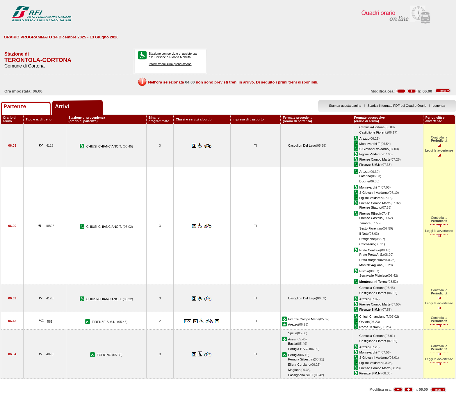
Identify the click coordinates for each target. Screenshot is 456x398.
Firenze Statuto (370, 207)
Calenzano (367, 244)
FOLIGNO (104, 355)
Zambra (364, 223)
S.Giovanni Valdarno (374, 149)
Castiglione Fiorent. (373, 132)
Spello (292, 333)
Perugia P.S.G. (298, 349)
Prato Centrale (369, 250)
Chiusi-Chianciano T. (374, 316)
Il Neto (364, 233)
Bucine (364, 181)
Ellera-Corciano (299, 364)
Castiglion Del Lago (302, 145)
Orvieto (364, 322)
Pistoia (364, 271)
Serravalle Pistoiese (373, 275)
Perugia (293, 355)
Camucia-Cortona (372, 127)
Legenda (439, 105)
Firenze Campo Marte (375, 159)
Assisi (292, 339)
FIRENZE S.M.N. (104, 322)
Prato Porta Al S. (371, 254)
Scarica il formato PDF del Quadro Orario (397, 105)
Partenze (14, 106)
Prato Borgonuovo (372, 260)
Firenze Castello (371, 218)
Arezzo (364, 138)
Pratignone (367, 239)
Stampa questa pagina (345, 105)
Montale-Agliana (371, 265)
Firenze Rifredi (369, 213)
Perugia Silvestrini (301, 359)
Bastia (292, 343)
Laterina (365, 176)
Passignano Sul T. (301, 375)
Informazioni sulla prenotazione (170, 64)
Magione (294, 370)
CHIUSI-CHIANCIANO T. (104, 146)
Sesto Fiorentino (371, 228)
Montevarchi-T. (370, 143)
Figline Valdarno (370, 154)
